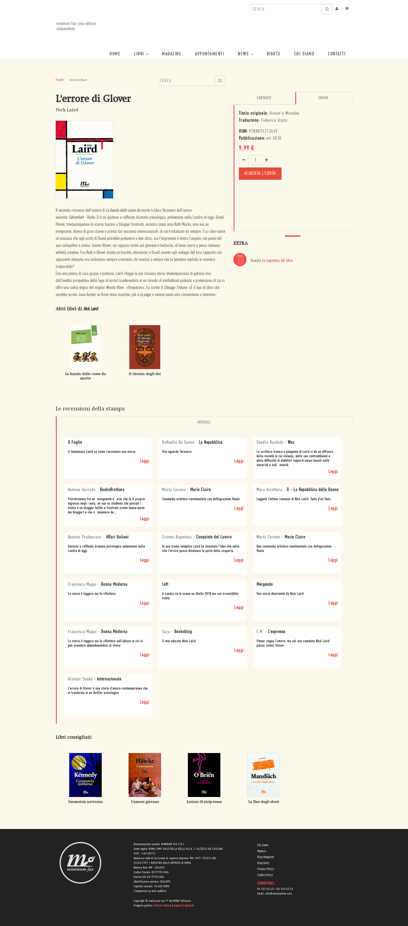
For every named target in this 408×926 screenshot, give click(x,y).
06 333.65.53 (285, 888)
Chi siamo (263, 844)
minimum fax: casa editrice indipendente (75, 26)
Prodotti (60, 80)
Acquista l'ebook (260, 173)
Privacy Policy (265, 868)
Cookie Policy (265, 874)
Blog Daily (263, 862)
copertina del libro (279, 260)
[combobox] (286, 9)
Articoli (204, 422)
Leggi (145, 461)
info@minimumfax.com (278, 893)
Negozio (261, 850)
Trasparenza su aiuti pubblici (150, 890)
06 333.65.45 (265, 888)
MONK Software (182, 900)
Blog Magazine (265, 856)
